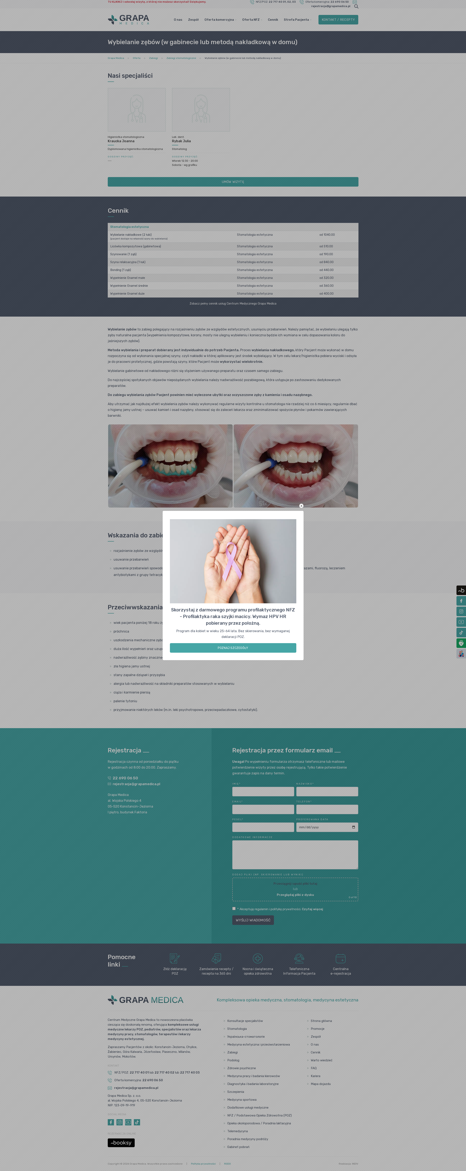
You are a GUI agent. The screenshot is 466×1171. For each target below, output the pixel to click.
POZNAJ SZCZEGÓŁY (233, 648)
